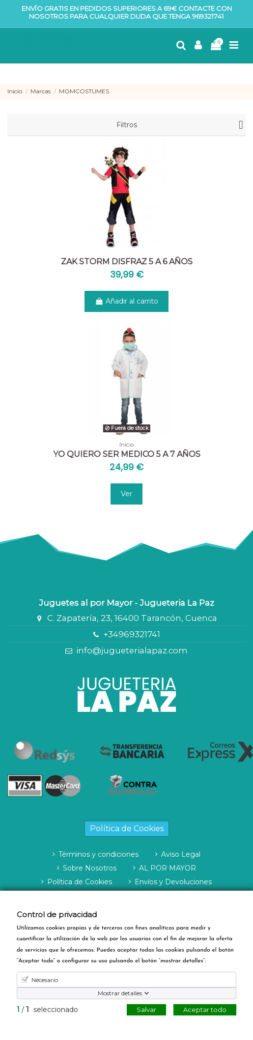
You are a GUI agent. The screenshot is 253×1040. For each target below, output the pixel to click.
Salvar (146, 1009)
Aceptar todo (204, 1009)
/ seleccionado (47, 1009)
